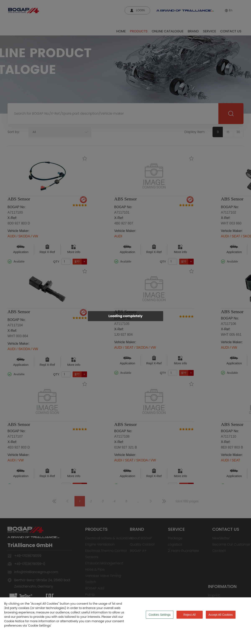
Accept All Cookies (221, 614)
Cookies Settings (159, 614)
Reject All (189, 614)
